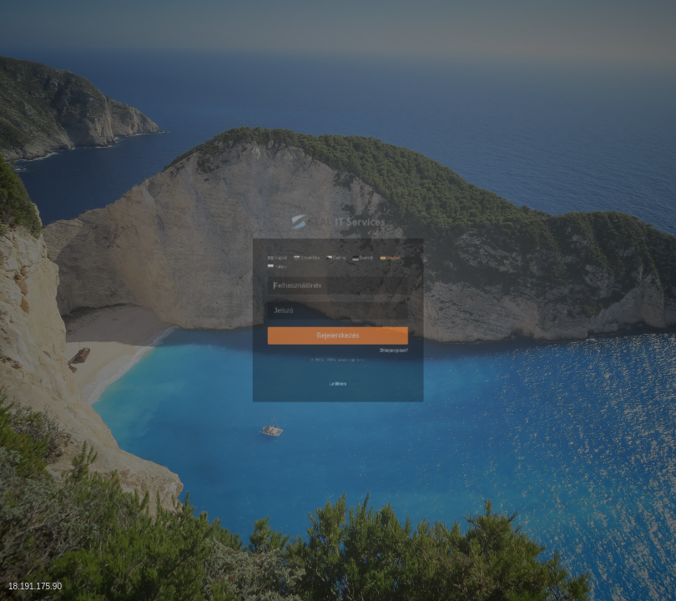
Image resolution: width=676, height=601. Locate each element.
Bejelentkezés (338, 354)
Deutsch (393, 183)
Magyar (452, 183)
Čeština (334, 183)
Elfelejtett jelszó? (461, 386)
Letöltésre (338, 460)
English (205, 183)
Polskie (204, 202)
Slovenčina (269, 183)
